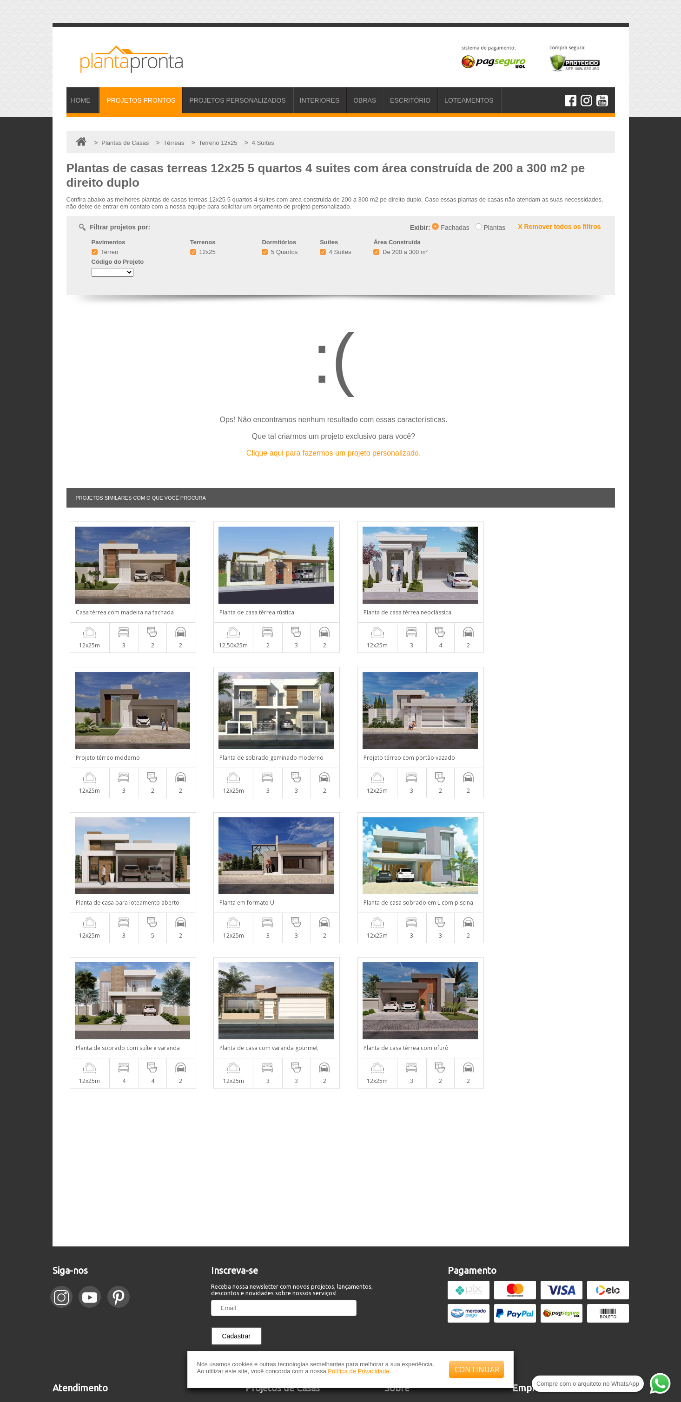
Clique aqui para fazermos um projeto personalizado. (333, 453)
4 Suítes (335, 251)
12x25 (203, 251)
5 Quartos (280, 251)
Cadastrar (236, 1190)
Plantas (490, 227)
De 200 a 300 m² (400, 251)
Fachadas (450, 227)
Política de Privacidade (358, 1371)
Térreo (105, 251)
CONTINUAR (477, 1369)
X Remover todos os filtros (559, 226)
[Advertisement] (340, 1022)
